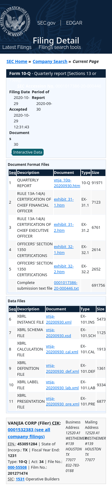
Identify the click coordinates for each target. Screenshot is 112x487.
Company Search (50, 61)
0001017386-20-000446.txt (66, 285)
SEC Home (17, 61)
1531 (20, 479)
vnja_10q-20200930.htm (67, 183)
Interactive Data (27, 152)
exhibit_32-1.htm (64, 249)
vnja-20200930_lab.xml (62, 384)
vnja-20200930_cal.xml (62, 349)
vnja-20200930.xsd (58, 332)
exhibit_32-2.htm (64, 269)
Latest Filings (16, 47)
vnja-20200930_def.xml (62, 368)
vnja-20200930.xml (58, 319)
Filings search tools (60, 47)
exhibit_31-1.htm (64, 202)
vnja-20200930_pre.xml (62, 401)
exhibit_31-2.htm (64, 227)
